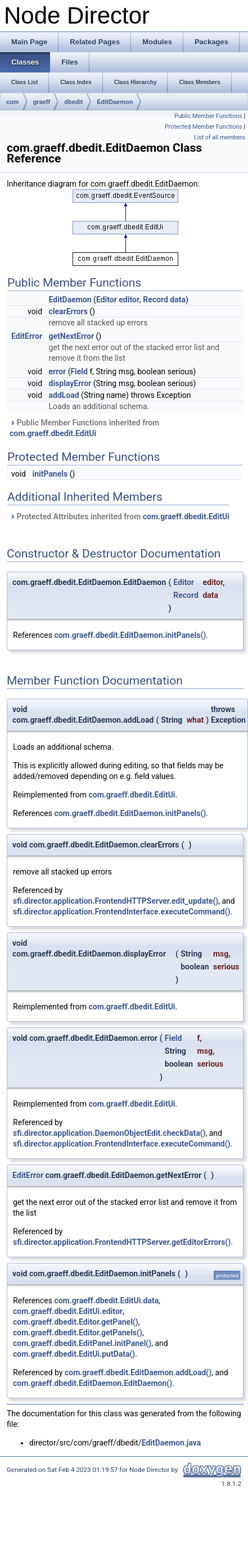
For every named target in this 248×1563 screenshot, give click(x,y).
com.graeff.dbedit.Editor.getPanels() (77, 1332)
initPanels (49, 473)
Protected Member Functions (203, 126)
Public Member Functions (208, 116)
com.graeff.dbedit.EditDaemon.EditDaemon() (92, 1383)
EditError (26, 336)
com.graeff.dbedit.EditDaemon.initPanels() (130, 635)
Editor (106, 299)
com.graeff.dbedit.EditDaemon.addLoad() (138, 1372)
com (12, 101)
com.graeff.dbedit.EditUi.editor (68, 1311)
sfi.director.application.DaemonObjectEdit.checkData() (109, 1133)
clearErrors (68, 311)
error (57, 371)
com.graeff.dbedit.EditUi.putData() (74, 1353)
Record (155, 299)
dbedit (73, 101)
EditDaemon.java (171, 1442)
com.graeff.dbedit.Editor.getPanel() (75, 1321)
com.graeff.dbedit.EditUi (53, 433)
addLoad (64, 395)
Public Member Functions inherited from (84, 428)
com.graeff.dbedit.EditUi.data (106, 1300)
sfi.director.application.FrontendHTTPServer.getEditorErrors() (122, 1242)
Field (79, 371)
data (178, 299)
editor (129, 299)
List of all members (219, 137)
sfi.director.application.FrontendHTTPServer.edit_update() (115, 900)
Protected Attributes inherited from (119, 516)
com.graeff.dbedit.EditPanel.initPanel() (82, 1343)
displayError (70, 383)
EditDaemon (115, 101)
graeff (42, 101)
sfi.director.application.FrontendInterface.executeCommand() (122, 911)
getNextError (71, 336)
